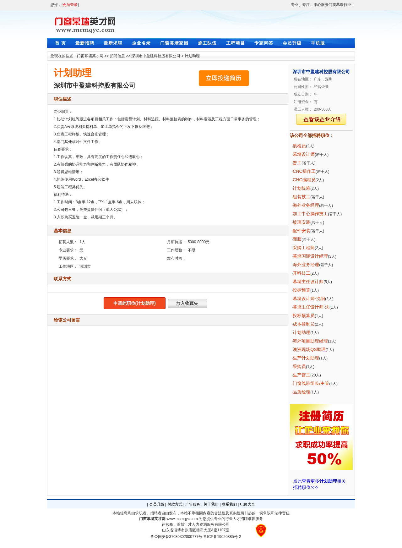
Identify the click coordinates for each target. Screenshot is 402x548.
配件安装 (301, 230)
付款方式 (174, 504)
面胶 (297, 239)
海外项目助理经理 (310, 340)
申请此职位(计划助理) (134, 303)
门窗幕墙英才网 (90, 56)
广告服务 (192, 504)
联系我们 (229, 504)
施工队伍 (207, 43)
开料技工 (301, 273)
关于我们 (211, 504)
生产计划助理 (306, 357)
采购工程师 (304, 247)
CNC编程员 (304, 179)
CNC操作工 (304, 171)
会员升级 (292, 43)
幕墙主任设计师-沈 (311, 307)
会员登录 (70, 5)
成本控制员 (304, 323)
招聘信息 (117, 56)
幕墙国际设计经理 (310, 256)
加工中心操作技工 (310, 213)
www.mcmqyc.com (182, 519)
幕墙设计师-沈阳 (309, 298)
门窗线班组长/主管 (311, 383)
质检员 (299, 145)
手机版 (318, 43)
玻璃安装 (301, 222)
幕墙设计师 (304, 154)
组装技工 (301, 196)
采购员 (299, 366)
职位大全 (247, 504)
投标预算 (301, 290)
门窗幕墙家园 (174, 43)
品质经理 (301, 391)
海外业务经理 (306, 205)
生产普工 (301, 374)
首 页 (60, 43)
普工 (297, 162)
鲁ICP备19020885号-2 (222, 536)
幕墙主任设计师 (308, 281)
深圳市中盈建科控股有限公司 (155, 56)
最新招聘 (84, 43)
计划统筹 (301, 188)
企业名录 (141, 43)
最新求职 (113, 43)
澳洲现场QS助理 (309, 349)
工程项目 (235, 43)
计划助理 (192, 56)
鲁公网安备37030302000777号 (176, 536)
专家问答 (263, 43)
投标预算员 (304, 315)
